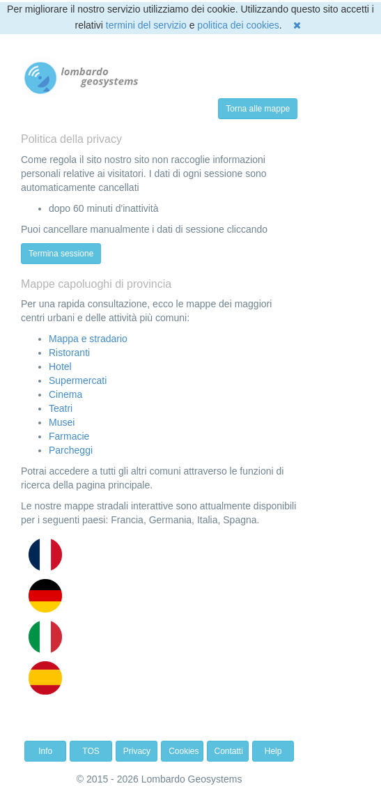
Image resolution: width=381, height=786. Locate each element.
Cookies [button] (184, 751)
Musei (62, 422)
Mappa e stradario (88, 338)
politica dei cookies (238, 25)
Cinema (65, 394)
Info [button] (45, 751)
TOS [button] (90, 751)
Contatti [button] (229, 751)
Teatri (60, 408)
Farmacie (69, 436)
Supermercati (78, 380)
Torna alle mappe (258, 109)
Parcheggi (71, 450)
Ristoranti (69, 352)
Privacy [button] (136, 751)
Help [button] (273, 751)
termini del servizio (146, 25)
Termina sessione (61, 254)
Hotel (60, 366)
